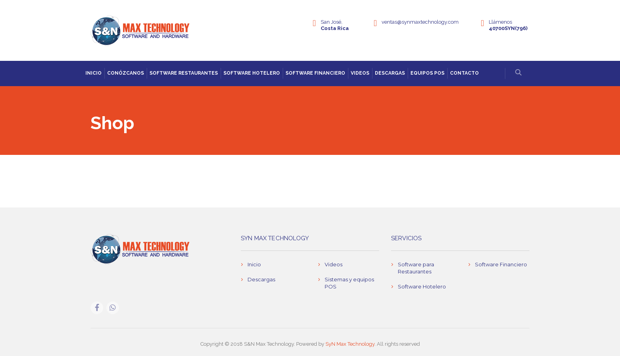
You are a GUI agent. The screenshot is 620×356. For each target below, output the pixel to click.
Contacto (464, 73)
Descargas (390, 73)
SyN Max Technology (349, 344)
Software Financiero (315, 73)
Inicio (93, 73)
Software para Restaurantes (416, 268)
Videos (360, 73)
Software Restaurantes (183, 73)
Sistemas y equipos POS (349, 283)
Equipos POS (427, 73)
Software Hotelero (251, 73)
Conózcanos (125, 73)
